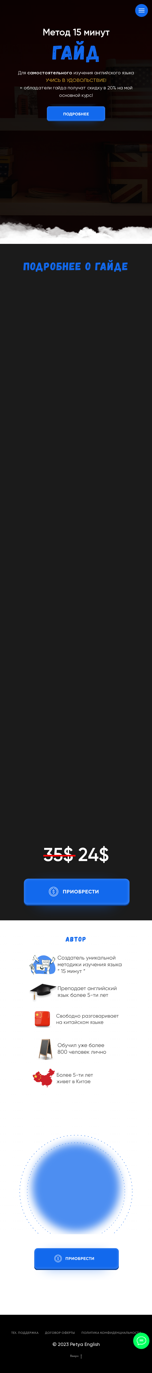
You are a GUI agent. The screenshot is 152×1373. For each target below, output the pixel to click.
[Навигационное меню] (142, 10)
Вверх (76, 1356)
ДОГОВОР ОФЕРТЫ (60, 1333)
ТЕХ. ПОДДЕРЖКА (25, 1333)
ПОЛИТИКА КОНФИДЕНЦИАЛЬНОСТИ (111, 1333)
